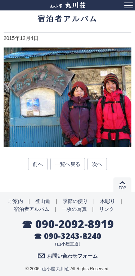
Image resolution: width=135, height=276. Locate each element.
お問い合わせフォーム (72, 255)
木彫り (107, 201)
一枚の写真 (74, 209)
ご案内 (15, 201)
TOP (122, 188)
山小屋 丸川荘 (55, 268)
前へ (38, 164)
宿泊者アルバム (31, 209)
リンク (106, 209)
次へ (97, 164)
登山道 (42, 201)
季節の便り (75, 201)
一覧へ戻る (67, 164)
